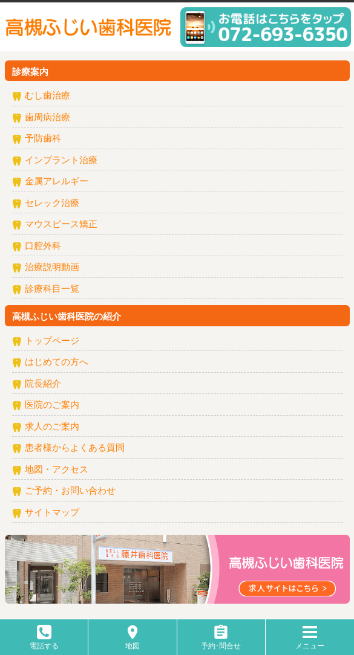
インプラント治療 (61, 161)
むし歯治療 (47, 96)
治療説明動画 (52, 268)
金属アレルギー (56, 182)
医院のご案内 (52, 405)
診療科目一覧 (52, 289)
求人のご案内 (52, 427)
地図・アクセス (56, 470)
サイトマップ (52, 513)
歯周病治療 (47, 118)
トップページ (52, 341)
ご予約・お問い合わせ (70, 491)
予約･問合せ (221, 641)
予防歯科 (43, 139)
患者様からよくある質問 (75, 448)
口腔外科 (43, 246)
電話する (44, 641)
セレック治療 (52, 204)
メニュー (309, 641)
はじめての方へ (56, 363)
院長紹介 (43, 384)
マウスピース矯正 (61, 225)
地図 (132, 641)
